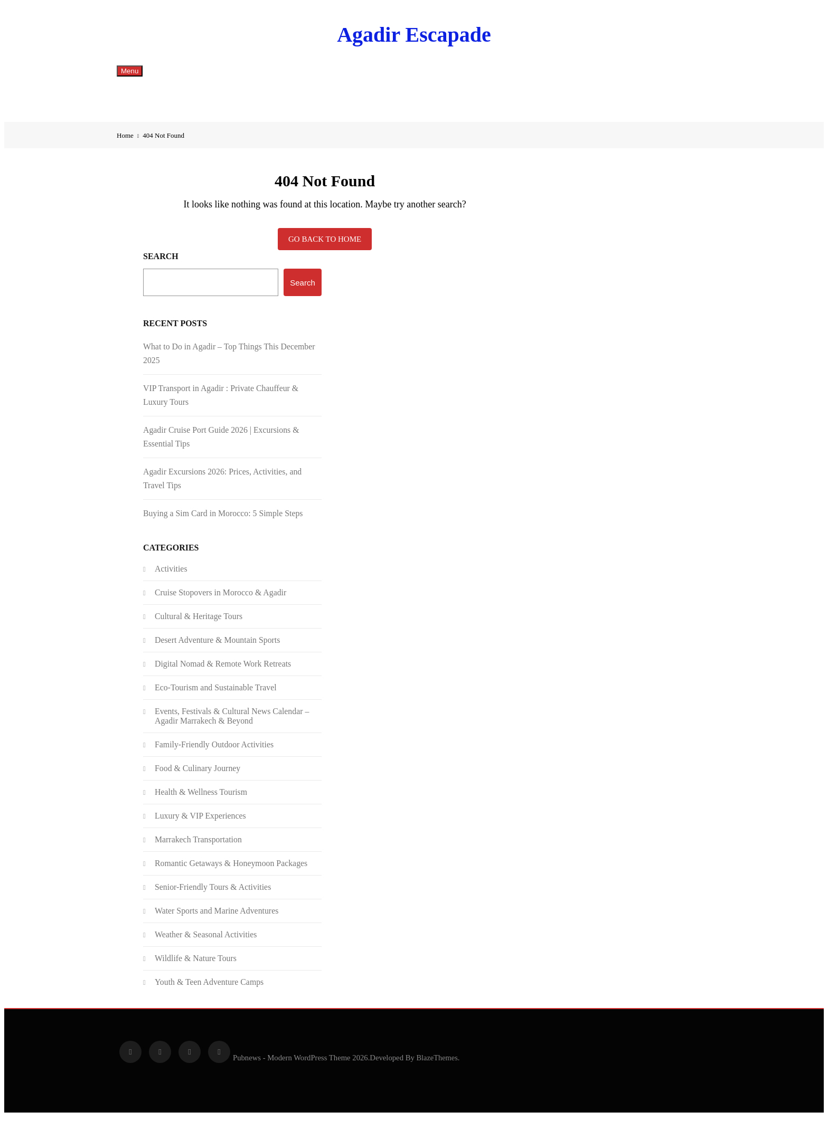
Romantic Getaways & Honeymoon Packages (231, 867)
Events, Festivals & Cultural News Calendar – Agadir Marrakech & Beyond (232, 720)
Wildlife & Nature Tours (196, 962)
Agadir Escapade (414, 34)
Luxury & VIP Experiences (200, 819)
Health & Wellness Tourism (201, 796)
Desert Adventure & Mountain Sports (217, 644)
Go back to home (324, 243)
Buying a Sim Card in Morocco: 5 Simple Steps (223, 517)
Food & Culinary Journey (197, 772)
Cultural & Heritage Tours (198, 620)
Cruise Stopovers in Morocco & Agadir (220, 596)
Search (160, 260)
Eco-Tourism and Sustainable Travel (216, 691)
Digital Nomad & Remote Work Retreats (223, 667)
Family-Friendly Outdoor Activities (214, 748)
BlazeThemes (436, 1062)
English (158, 101)
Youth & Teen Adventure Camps (209, 986)
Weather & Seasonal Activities (206, 938)
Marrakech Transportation (198, 843)
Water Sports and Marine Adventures (216, 914)
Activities (171, 572)
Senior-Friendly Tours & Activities (213, 891)
